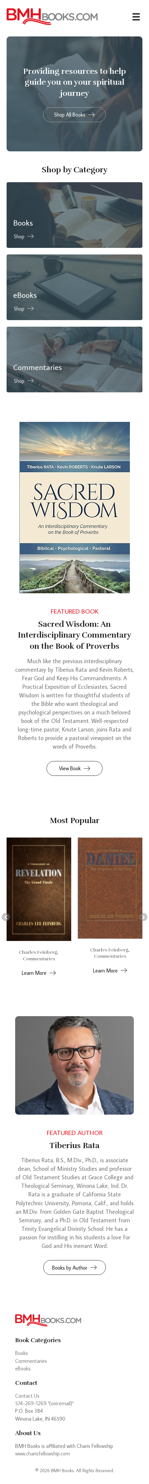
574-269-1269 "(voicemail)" (44, 1403)
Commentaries (39, 959)
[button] (74, 114)
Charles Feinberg (38, 952)
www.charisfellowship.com (42, 1453)
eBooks (23, 1368)
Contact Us (27, 1395)
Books (21, 1353)
